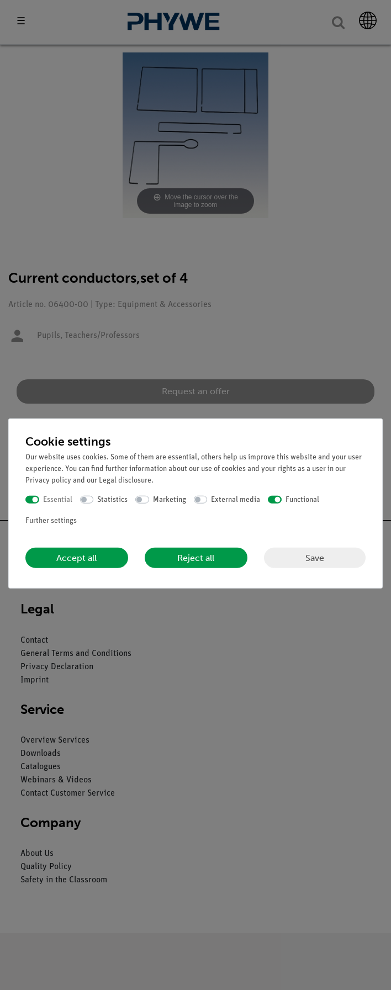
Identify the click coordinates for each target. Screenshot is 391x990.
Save (314, 557)
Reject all (195, 558)
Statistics (112, 499)
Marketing (169, 499)
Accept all (76, 558)
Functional (302, 499)
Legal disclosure (125, 480)
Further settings (51, 521)
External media (235, 499)
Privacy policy (48, 480)
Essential (57, 499)
